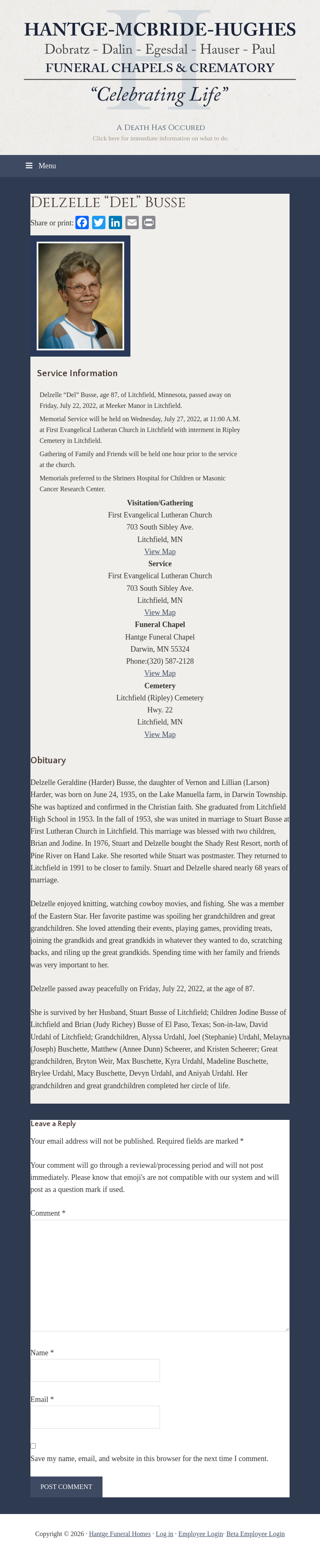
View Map (159, 551)
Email (42, 1399)
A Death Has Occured (161, 127)
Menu (40, 166)
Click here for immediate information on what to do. (160, 138)
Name (42, 1353)
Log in (164, 1533)
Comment (48, 1213)
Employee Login (200, 1533)
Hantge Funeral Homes (119, 1533)
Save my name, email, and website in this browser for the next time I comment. (149, 1458)
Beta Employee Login (255, 1533)
